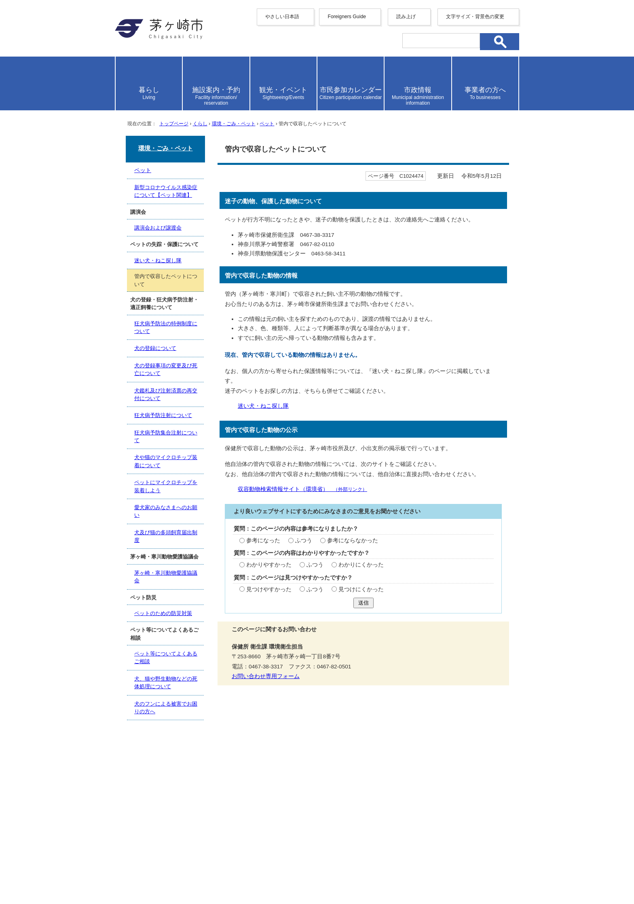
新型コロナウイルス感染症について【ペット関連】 (165, 191)
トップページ (173, 123)
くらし (200, 123)
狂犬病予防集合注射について (165, 436)
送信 (363, 603)
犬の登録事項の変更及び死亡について (165, 369)
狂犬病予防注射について (163, 415)
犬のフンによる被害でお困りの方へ (165, 707)
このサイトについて (398, 784)
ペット (267, 123)
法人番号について (212, 857)
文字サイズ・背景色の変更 (475, 16)
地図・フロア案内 (144, 874)
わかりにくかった (361, 565)
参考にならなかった (352, 540)
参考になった (263, 540)
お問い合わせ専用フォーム (266, 676)
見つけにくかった (361, 589)
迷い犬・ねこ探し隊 (263, 406)
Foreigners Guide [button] (347, 16)
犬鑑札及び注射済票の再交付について (165, 394)
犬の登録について (155, 348)
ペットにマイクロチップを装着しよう (165, 486)
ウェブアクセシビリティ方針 (313, 784)
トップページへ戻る (490, 757)
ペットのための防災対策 (163, 613)
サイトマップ (237, 784)
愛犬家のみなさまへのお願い (165, 511)
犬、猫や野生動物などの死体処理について (165, 682)
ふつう (303, 540)
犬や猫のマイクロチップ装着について (165, 461)
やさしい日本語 (282, 16)
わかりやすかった (269, 565)
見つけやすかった (269, 589)
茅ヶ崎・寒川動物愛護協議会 (165, 577)
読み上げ (406, 16)
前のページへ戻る (416, 757)
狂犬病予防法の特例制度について (165, 327)
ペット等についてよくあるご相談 (165, 657)
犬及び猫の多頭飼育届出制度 (165, 536)
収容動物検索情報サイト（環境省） (302, 489)
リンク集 (454, 784)
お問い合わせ (210, 874)
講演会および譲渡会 (158, 228)
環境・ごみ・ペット (234, 123)
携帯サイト (187, 784)
